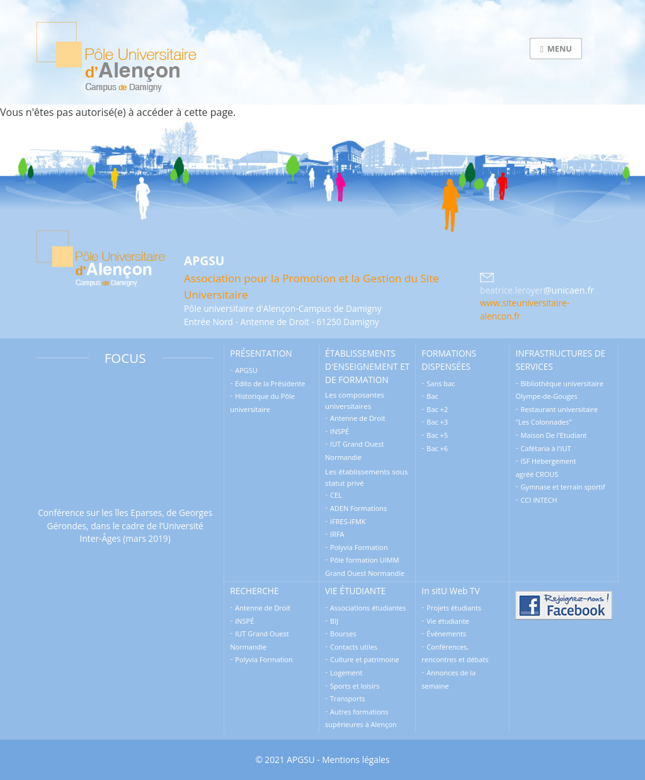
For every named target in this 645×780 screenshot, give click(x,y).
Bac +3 (437, 422)
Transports (347, 698)
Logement (346, 672)
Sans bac (440, 383)
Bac (432, 396)
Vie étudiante (447, 621)
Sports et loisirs (354, 686)
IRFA (337, 534)
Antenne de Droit (357, 418)
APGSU (246, 370)
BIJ (334, 621)
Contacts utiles (353, 646)
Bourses (343, 633)
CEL (336, 495)
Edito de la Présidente (270, 383)
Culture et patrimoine (364, 659)
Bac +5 (437, 435)
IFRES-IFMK (347, 521)
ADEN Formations (358, 508)
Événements (446, 633)
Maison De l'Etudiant (553, 435)
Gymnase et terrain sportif (562, 486)
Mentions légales (355, 760)
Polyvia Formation (359, 547)
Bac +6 (437, 448)
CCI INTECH (538, 500)
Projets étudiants (453, 607)
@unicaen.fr (569, 290)
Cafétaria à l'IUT (545, 448)
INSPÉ (339, 431)
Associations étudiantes (368, 607)
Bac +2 (437, 409)
